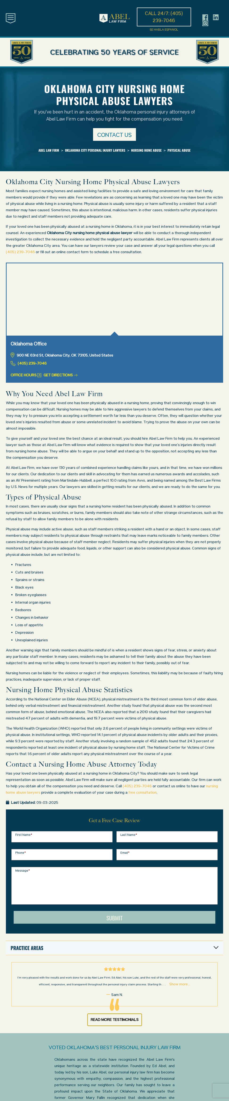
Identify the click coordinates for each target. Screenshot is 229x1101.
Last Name (128, 835)
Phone (20, 852)
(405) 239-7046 (20, 252)
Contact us (114, 135)
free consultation (142, 792)
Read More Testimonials (115, 1019)
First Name (23, 835)
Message (22, 870)
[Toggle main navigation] (11, 18)
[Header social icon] (205, 17)
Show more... (179, 984)
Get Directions (61, 375)
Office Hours (26, 375)
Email (125, 852)
